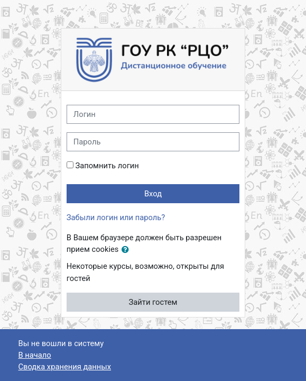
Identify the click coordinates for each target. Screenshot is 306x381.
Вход (153, 193)
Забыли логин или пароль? (116, 217)
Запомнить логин (106, 165)
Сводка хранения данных (65, 366)
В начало (34, 355)
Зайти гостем (153, 302)
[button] (127, 249)
